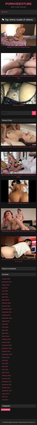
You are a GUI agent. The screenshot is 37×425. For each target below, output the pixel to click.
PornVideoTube (18, 3)
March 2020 (5, 300)
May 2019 (5, 330)
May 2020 (5, 294)
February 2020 (6, 303)
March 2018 (5, 372)
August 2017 (6, 393)
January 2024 (6, 279)
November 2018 (6, 348)
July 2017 (5, 396)
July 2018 (5, 360)
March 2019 (5, 336)
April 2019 (5, 333)
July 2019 (5, 324)
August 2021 (6, 285)
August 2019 (6, 321)
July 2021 (5, 288)
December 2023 (6, 282)
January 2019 (6, 342)
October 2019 (6, 315)
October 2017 (6, 387)
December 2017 (6, 381)
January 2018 (6, 378)
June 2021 (5, 291)
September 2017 (7, 390)
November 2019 (6, 312)
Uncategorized (6, 409)
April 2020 (5, 297)
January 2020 (6, 306)
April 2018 (5, 369)
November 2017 (6, 384)
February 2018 (6, 375)
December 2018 (6, 345)
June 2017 (5, 399)
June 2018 (5, 363)
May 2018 (5, 366)
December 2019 (6, 309)
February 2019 (6, 339)
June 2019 (5, 327)
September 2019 (7, 318)
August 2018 (6, 357)
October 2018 (6, 351)
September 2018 (7, 354)
